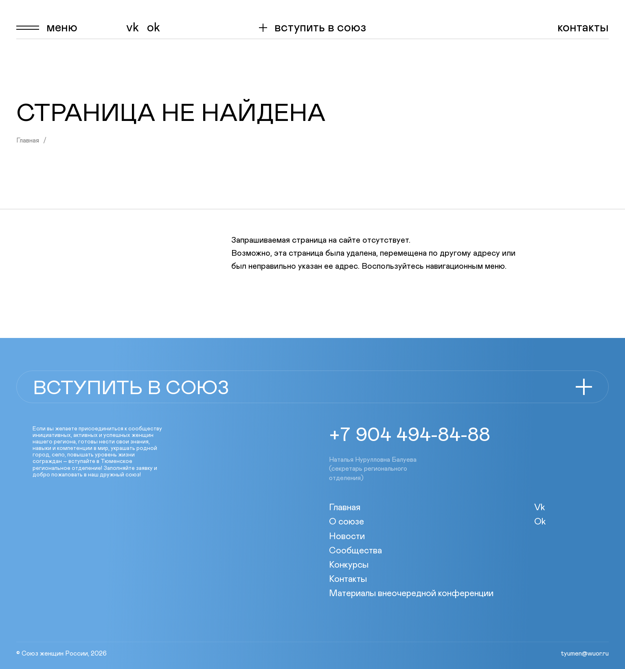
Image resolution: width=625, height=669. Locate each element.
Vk (132, 28)
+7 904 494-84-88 (409, 435)
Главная (27, 140)
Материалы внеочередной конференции (411, 593)
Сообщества (355, 550)
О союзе (346, 522)
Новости (347, 536)
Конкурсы (348, 565)
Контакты (583, 28)
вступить (320, 28)
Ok (153, 28)
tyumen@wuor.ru (585, 653)
